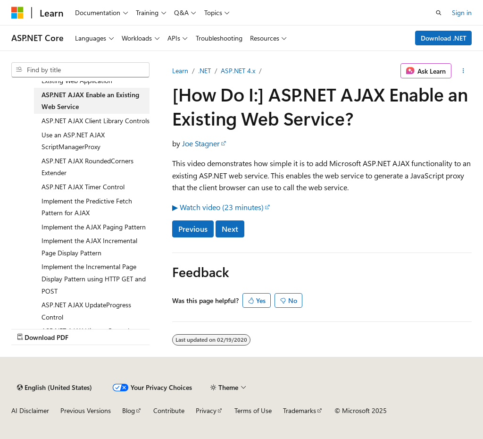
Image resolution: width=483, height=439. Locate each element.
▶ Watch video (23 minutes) (218, 207)
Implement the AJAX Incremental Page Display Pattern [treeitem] (89, 246)
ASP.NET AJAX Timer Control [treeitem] (83, 186)
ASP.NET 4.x (238, 70)
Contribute (168, 410)
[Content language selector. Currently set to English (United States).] (54, 387)
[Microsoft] (17, 13)
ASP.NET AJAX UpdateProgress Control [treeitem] (86, 310)
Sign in (462, 12)
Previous (193, 229)
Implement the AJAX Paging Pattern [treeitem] (94, 226)
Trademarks (299, 410)
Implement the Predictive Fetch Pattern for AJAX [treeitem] (87, 207)
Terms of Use (253, 410)
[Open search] (438, 12)
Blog (128, 410)
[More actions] (463, 70)
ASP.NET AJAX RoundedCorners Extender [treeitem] (87, 166)
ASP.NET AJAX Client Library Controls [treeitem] (96, 120)
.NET (204, 70)
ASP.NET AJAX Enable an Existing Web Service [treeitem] (90, 100)
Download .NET (443, 38)
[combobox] (80, 69)
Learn (180, 70)
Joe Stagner (201, 143)
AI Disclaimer (30, 410)
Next (230, 229)
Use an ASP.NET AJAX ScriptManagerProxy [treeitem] (73, 141)
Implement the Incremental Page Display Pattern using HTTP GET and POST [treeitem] (94, 278)
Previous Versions (85, 410)
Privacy (206, 410)
